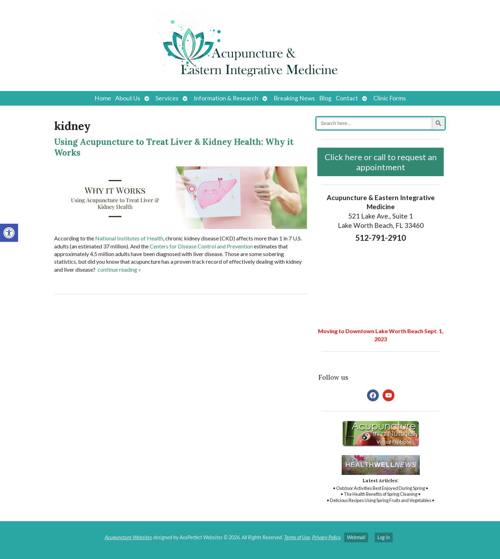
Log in (383, 537)
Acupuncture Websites (128, 537)
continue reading (119, 269)
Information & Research (226, 98)
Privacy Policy (326, 537)
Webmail (356, 537)
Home (102, 98)
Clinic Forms (389, 98)
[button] (9, 233)
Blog (325, 98)
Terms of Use (297, 537)
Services (167, 98)
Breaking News (294, 98)
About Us (127, 98)
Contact (347, 98)
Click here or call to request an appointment (381, 162)
